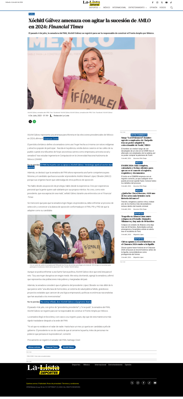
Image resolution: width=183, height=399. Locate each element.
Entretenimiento (136, 7)
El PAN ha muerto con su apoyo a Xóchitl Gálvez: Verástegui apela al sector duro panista (70, 166)
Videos (162, 7)
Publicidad (42, 383)
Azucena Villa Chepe (140, 158)
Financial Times (51, 138)
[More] (99, 7)
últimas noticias (34, 347)
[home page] (91, 3)
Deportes (93, 7)
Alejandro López (138, 234)
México (106, 7)
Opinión (153, 7)
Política (32, 14)
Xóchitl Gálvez (68, 347)
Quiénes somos (32, 383)
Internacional (119, 7)
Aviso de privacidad (54, 383)
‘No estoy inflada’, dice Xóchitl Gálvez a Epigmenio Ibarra (65, 302)
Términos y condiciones (70, 383)
